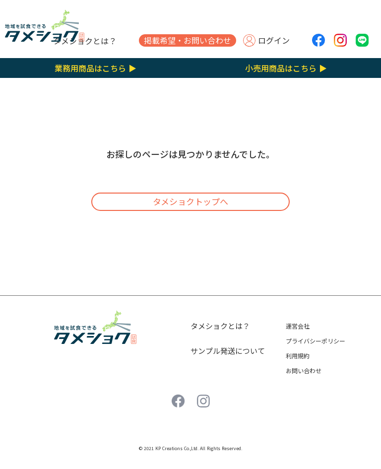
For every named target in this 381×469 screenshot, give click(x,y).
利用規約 (298, 355)
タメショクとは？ (85, 41)
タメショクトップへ (190, 201)
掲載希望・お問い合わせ (187, 40)
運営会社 (298, 326)
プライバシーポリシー (315, 340)
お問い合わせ (303, 370)
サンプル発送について (227, 350)
